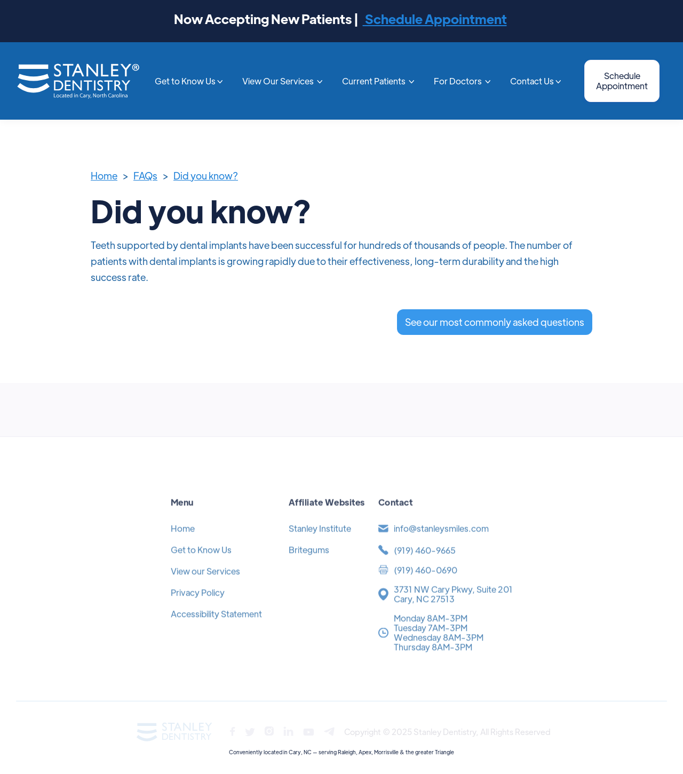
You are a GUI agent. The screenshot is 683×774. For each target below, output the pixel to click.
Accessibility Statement (216, 628)
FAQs (145, 175)
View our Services (205, 585)
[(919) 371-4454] (445, 564)
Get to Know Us (201, 563)
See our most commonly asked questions (494, 322)
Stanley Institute (320, 542)
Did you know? (205, 175)
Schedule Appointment (435, 18)
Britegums (309, 563)
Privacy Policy (198, 606)
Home (104, 175)
